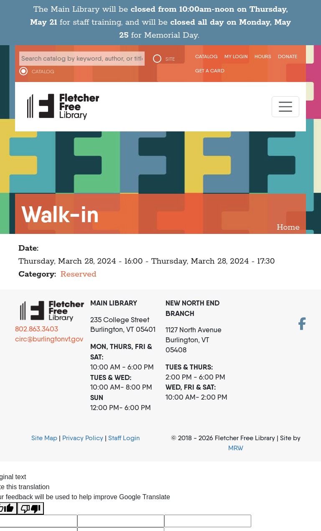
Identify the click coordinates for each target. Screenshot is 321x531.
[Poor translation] (30, 508)
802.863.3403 (36, 329)
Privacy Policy (82, 438)
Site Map (44, 438)
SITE (170, 59)
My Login (236, 56)
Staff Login (124, 438)
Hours (263, 56)
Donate (287, 56)
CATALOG (43, 71)
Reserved (79, 274)
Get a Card (209, 70)
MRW (235, 448)
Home (288, 227)
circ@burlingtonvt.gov (49, 339)
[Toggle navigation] (285, 106)
